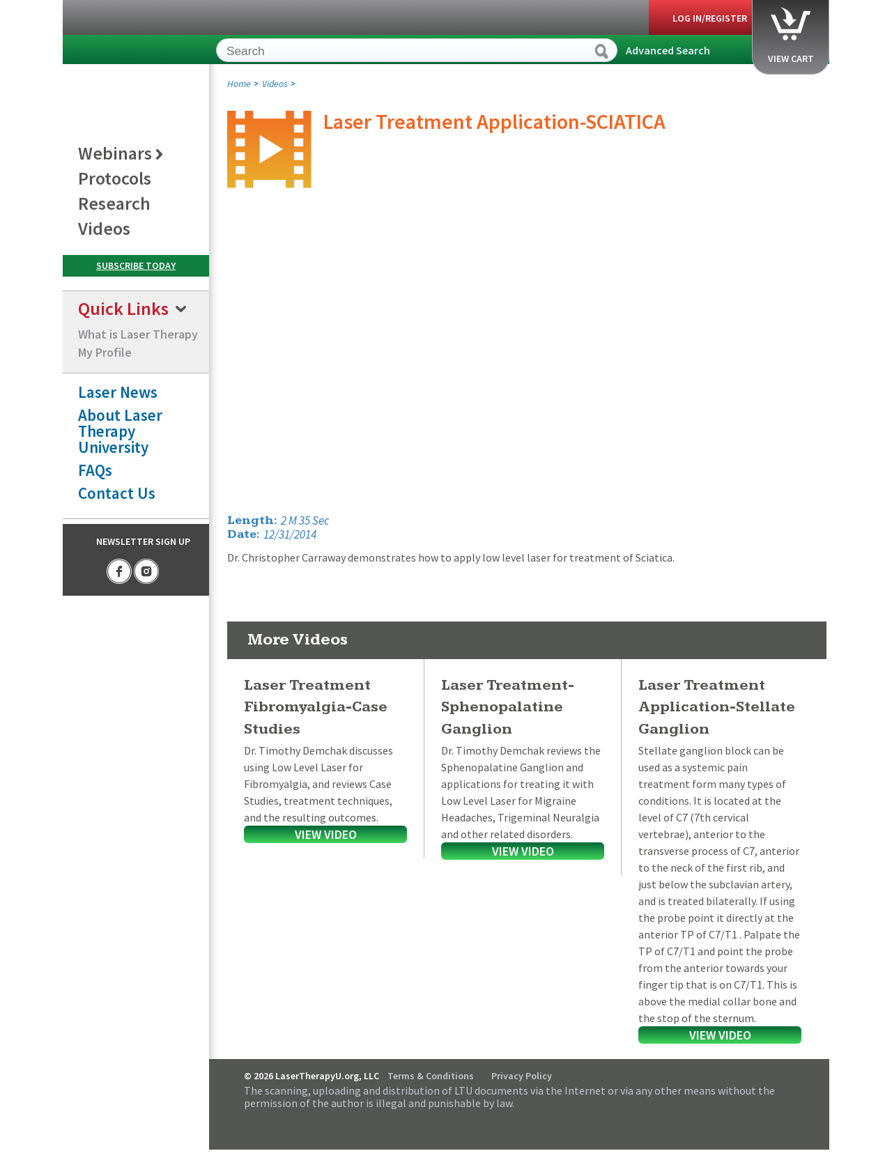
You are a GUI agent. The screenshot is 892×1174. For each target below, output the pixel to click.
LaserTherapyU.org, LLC (126, 52)
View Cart (791, 36)
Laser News (117, 392)
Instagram (146, 571)
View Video (326, 834)
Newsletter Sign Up (143, 541)
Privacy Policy (521, 1075)
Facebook (119, 571)
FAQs (95, 470)
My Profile (105, 352)
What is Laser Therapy (138, 334)
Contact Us (116, 493)
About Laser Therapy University (120, 431)
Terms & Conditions (430, 1075)
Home (239, 83)
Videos (275, 83)
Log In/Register (709, 18)
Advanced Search (668, 50)
